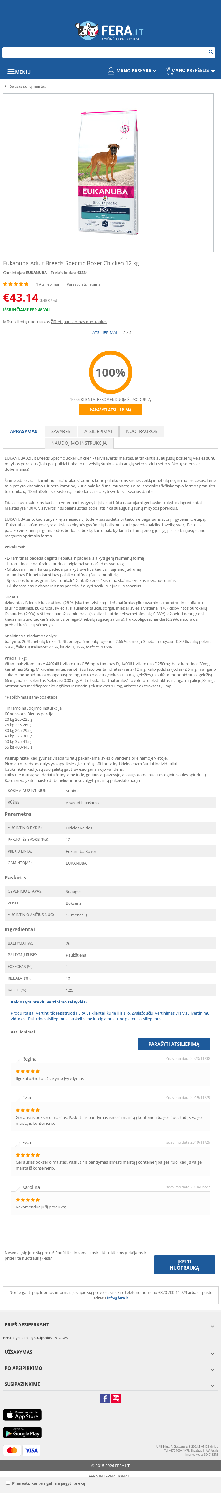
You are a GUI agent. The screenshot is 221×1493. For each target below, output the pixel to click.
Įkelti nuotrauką (184, 1264)
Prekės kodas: (63, 272)
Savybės (60, 431)
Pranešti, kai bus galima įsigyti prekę (45, 1483)
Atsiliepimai (98, 431)
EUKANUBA (36, 272)
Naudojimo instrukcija (79, 443)
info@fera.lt (117, 1298)
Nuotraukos (141, 431)
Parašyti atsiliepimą (83, 284)
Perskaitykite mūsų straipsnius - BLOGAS (35, 1337)
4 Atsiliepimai (47, 284)
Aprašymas (23, 431)
